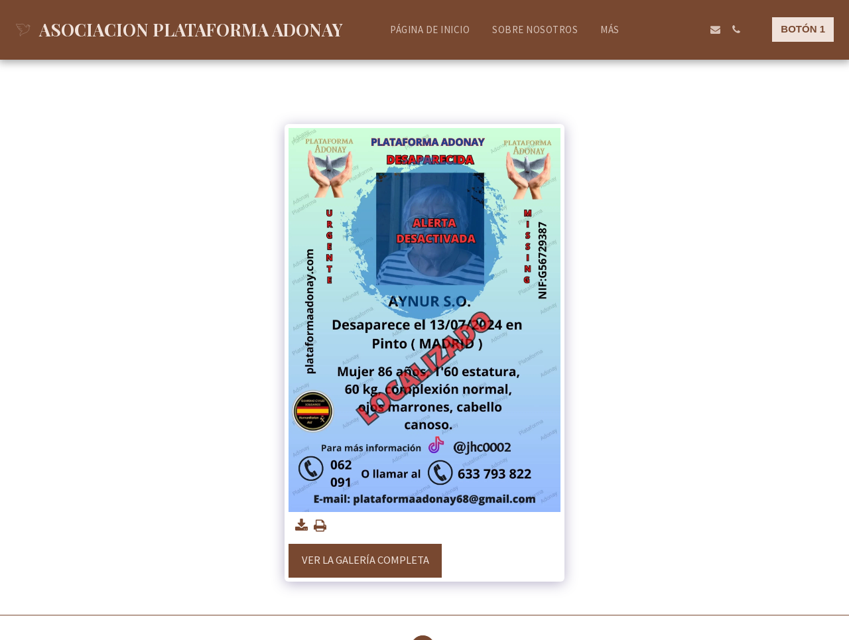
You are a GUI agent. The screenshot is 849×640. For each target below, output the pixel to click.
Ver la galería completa (365, 560)
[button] (653, 29)
